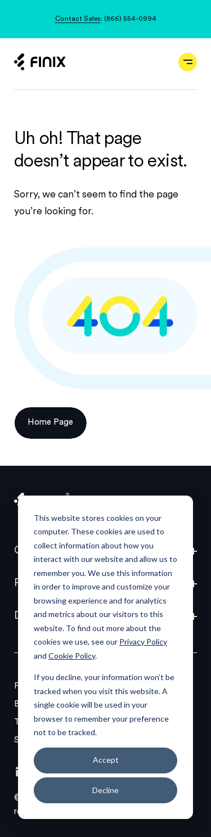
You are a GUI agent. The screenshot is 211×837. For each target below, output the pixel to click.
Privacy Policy (143, 641)
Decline (105, 790)
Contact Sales (78, 19)
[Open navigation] (187, 62)
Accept (106, 759)
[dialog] (105, 657)
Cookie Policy (71, 655)
